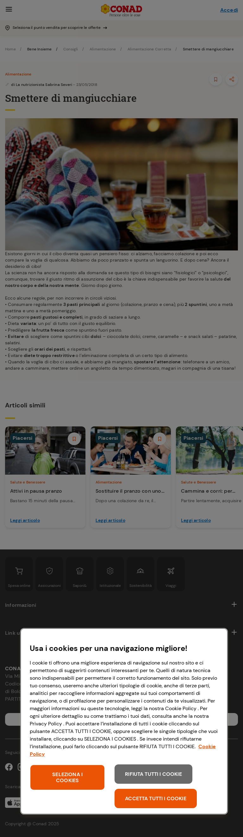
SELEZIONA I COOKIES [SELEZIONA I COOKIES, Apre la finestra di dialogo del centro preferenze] (67, 777)
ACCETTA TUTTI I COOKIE (155, 798)
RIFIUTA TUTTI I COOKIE (153, 774)
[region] (124, 721)
